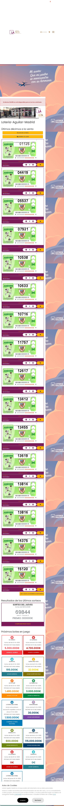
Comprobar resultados (23, 624)
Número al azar (23, 136)
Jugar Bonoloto (12, 745)
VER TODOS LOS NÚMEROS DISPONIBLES (31, 594)
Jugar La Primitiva (33, 695)
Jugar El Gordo (12, 652)
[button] (3, 115)
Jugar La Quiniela (33, 652)
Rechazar (38, 800)
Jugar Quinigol (12, 674)
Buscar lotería (23, 133)
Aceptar (23, 800)
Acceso (43, 32)
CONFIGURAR (17, 794)
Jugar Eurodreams (33, 717)
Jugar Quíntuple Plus (34, 674)
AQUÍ (54, 794)
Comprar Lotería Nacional (12, 723)
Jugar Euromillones (33, 745)
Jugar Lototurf (12, 695)
